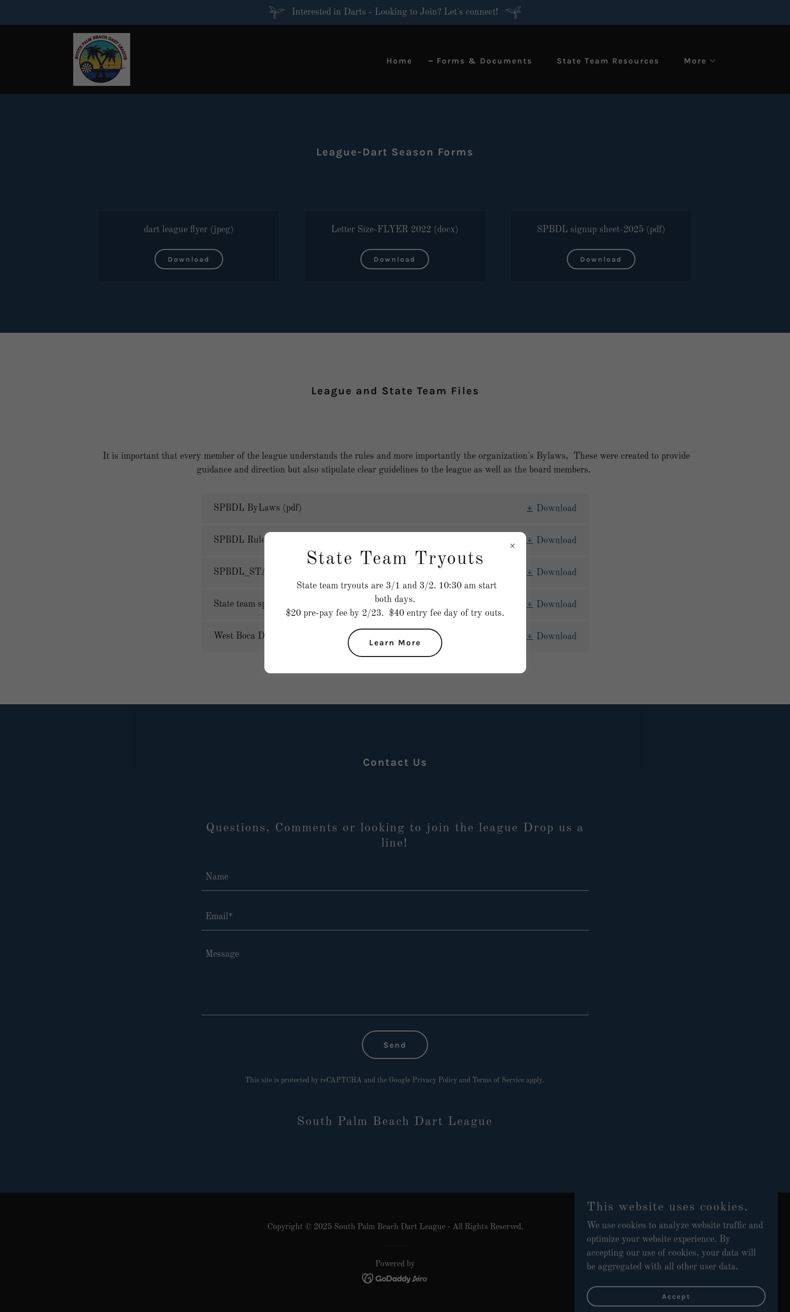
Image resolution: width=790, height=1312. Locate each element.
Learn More (395, 642)
